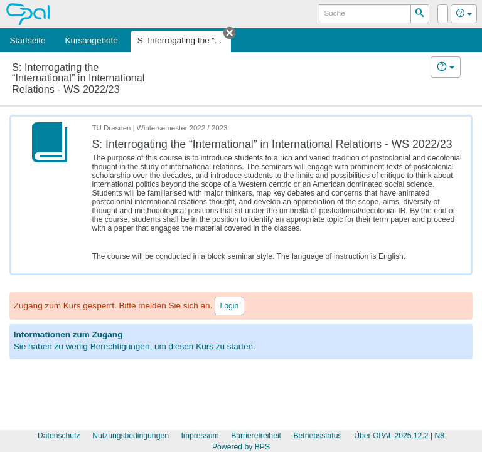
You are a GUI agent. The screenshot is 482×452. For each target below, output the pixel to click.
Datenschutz (59, 435)
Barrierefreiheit (256, 435)
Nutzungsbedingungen (130, 435)
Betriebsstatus (317, 435)
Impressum (199, 435)
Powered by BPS (241, 447)
